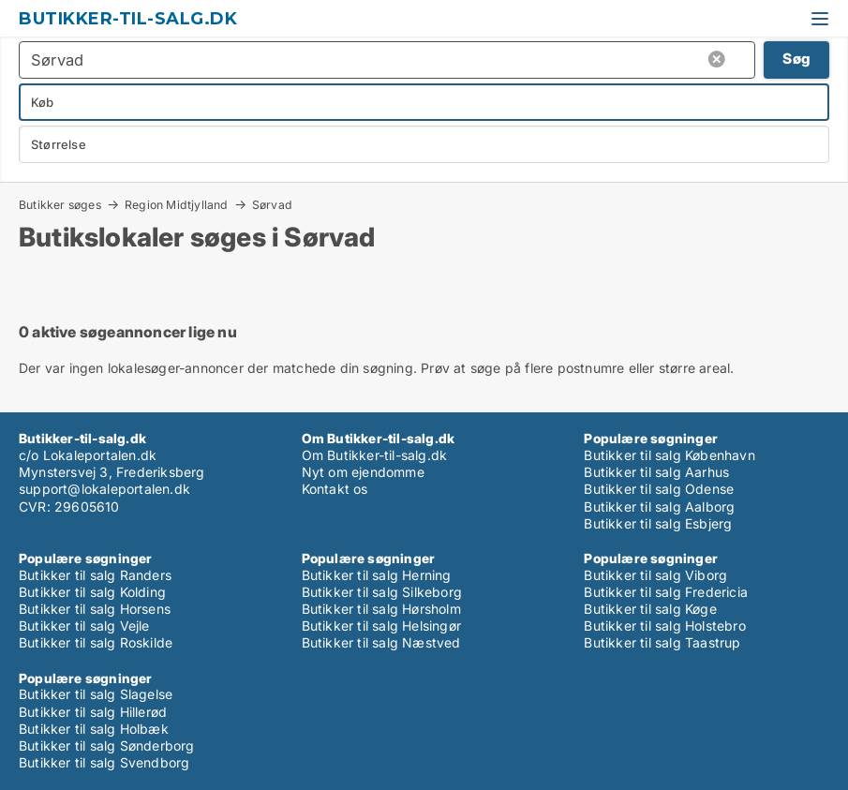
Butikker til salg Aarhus (656, 472)
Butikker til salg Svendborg (104, 762)
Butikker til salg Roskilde (95, 642)
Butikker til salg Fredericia (666, 592)
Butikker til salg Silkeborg (382, 592)
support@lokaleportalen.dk (104, 489)
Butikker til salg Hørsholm (381, 609)
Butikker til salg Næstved (381, 642)
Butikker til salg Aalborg (659, 506)
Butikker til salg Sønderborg (107, 745)
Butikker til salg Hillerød (93, 712)
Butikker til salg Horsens (95, 609)
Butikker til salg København (669, 455)
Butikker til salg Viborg (655, 575)
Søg (796, 58)
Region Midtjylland (177, 204)
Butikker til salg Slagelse (95, 694)
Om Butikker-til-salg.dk (375, 455)
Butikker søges (60, 204)
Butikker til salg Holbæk (94, 729)
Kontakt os (335, 489)
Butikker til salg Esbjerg (658, 523)
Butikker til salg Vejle (84, 625)
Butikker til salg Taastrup (662, 642)
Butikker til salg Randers (95, 575)
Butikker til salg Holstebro (664, 625)
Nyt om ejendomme (363, 472)
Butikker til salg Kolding (92, 592)
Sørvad (272, 205)
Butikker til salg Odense (659, 489)
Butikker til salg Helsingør (381, 625)
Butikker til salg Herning (377, 575)
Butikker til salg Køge (650, 609)
